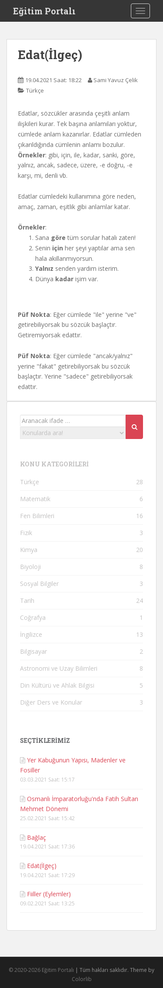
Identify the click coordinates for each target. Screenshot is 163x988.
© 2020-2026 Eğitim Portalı (41, 970)
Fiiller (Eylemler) (49, 894)
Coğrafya (33, 617)
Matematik (35, 499)
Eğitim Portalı (44, 11)
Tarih (27, 600)
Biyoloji (30, 566)
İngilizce (31, 634)
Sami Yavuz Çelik (115, 80)
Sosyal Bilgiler (39, 583)
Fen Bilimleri (37, 516)
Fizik (26, 533)
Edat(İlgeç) (42, 866)
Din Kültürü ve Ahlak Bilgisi (57, 685)
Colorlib (82, 979)
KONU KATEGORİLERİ (54, 464)
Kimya (28, 550)
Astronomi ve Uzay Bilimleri (58, 668)
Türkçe (35, 90)
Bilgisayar (33, 651)
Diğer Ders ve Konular (51, 702)
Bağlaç (36, 837)
